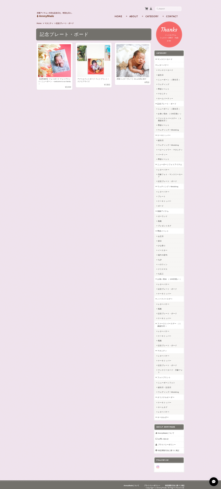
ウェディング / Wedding (168, 127)
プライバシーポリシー (167, 442)
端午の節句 (162, 252)
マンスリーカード (165, 56)
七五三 (161, 271)
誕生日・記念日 (164, 385)
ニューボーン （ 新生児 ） (169, 77)
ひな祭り (162, 243)
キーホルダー (163, 414)
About (133, 13)
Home (118, 13)
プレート (162, 194)
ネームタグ (162, 404)
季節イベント (163, 86)
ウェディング (163, 81)
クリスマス (162, 266)
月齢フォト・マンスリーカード (170, 172)
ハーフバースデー (165, 296)
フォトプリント (164, 375)
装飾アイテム (163, 208)
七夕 (160, 257)
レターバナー (163, 62)
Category (152, 13)
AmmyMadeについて (166, 430)
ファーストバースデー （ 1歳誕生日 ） (169, 116)
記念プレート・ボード (166, 101)
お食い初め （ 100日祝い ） (170, 111)
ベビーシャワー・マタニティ (170, 147)
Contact (172, 13)
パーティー (162, 152)
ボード (161, 203)
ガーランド (162, 213)
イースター (162, 247)
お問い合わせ (163, 436)
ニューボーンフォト (166, 380)
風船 (160, 218)
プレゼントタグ (164, 223)
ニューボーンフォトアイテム (169, 162)
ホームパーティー (165, 95)
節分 (160, 238)
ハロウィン (162, 261)
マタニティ (48, 21)
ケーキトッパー (164, 132)
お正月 (161, 233)
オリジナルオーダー (165, 394)
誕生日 (161, 72)
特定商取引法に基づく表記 (168, 447)
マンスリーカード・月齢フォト (170, 368)
